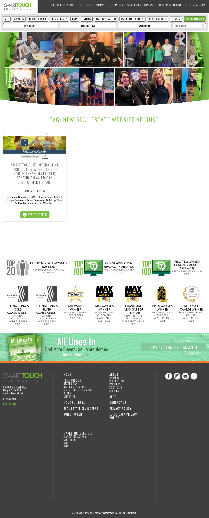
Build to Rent (155, 6)
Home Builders (99, 6)
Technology (78, 6)
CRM (74, 19)
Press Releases (195, 19)
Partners (115, 384)
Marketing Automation (78, 390)
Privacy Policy (120, 408)
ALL (7, 19)
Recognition (117, 381)
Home (67, 374)
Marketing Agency (132, 19)
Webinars (144, 26)
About (181, 6)
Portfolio (115, 387)
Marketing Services (54, 6)
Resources (30, 26)
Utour (67, 393)
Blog (171, 6)
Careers (114, 378)
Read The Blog (35, 214)
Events (87, 19)
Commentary (59, 19)
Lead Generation (106, 19)
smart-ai (69, 397)
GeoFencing (70, 440)
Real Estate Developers (127, 6)
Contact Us (196, 6)
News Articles (157, 19)
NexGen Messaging (75, 387)
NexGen (176, 19)
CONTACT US (9, 404)
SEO (66, 443)
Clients (114, 391)
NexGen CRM (71, 384)
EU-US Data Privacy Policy (123, 416)
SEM (66, 446)
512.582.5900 (10, 399)
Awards (19, 19)
